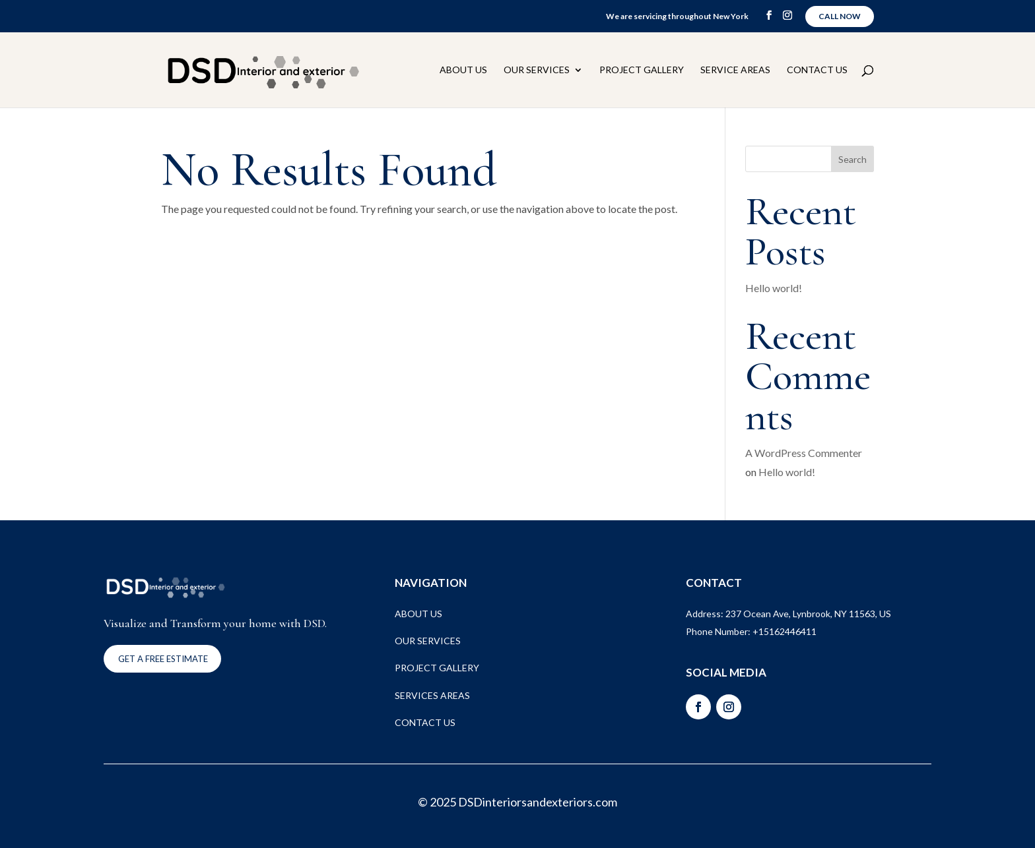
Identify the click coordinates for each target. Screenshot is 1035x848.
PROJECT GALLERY (437, 667)
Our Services (537, 70)
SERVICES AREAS (432, 695)
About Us (463, 70)
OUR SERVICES (428, 640)
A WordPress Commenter (803, 452)
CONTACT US (425, 722)
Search (852, 159)
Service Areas (735, 70)
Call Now (839, 16)
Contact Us (817, 70)
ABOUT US (418, 613)
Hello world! (773, 288)
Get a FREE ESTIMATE (163, 658)
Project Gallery (641, 70)
